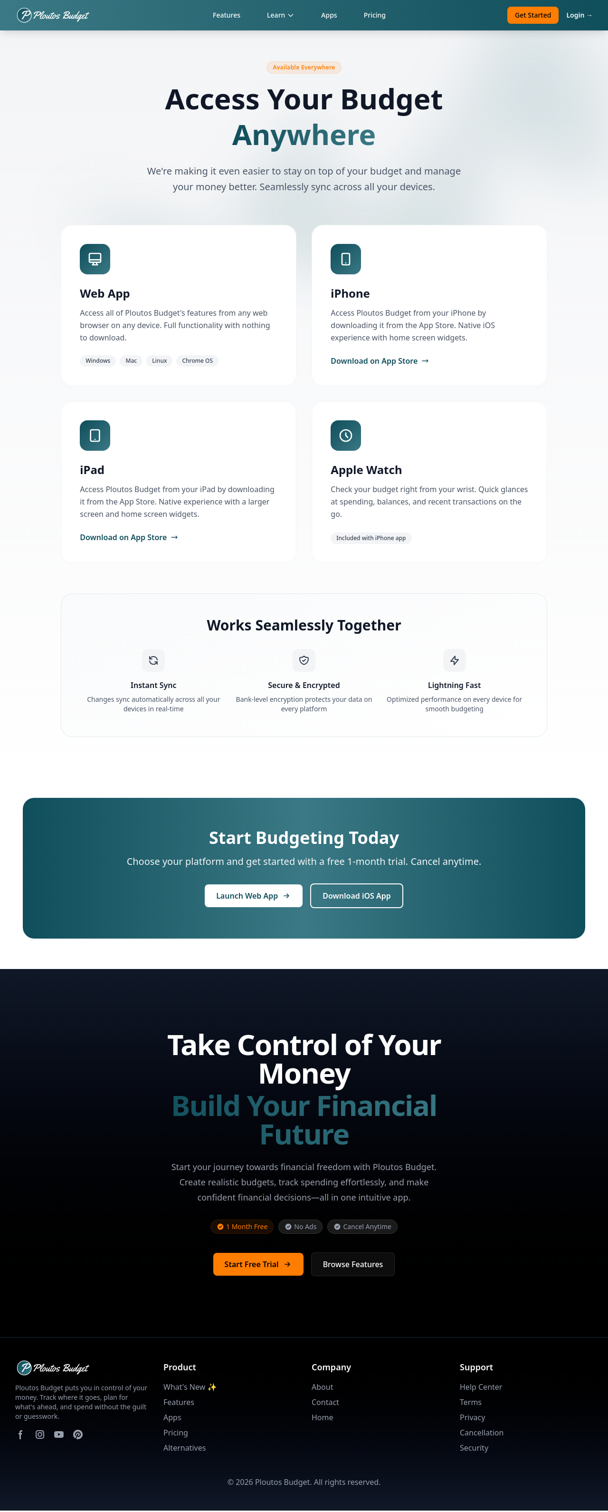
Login (579, 14)
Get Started (533, 14)
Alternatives (184, 1449)
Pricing (375, 14)
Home (322, 1419)
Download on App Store (380, 361)
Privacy (472, 1419)
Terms (471, 1403)
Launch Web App (253, 897)
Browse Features (353, 1265)
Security (474, 1449)
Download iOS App (357, 897)
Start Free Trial (258, 1265)
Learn (280, 14)
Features (226, 14)
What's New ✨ (190, 1388)
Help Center (481, 1388)
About (322, 1388)
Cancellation (482, 1434)
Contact (325, 1403)
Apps (329, 14)
